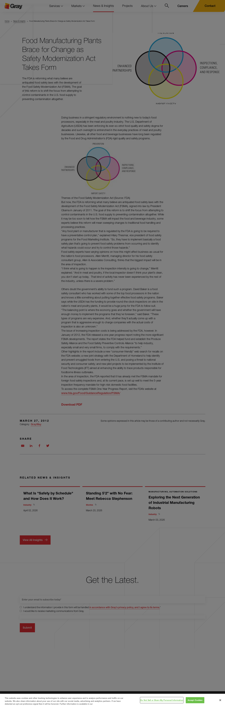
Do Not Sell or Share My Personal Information (161, 700)
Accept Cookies (195, 700)
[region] (112, 700)
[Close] (220, 700)
